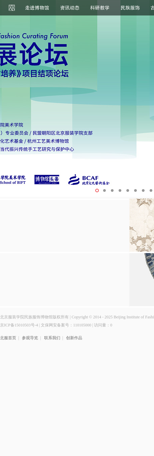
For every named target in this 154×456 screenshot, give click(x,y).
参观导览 (30, 338)
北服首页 (8, 338)
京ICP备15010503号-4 (19, 325)
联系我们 (52, 338)
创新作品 (74, 338)
